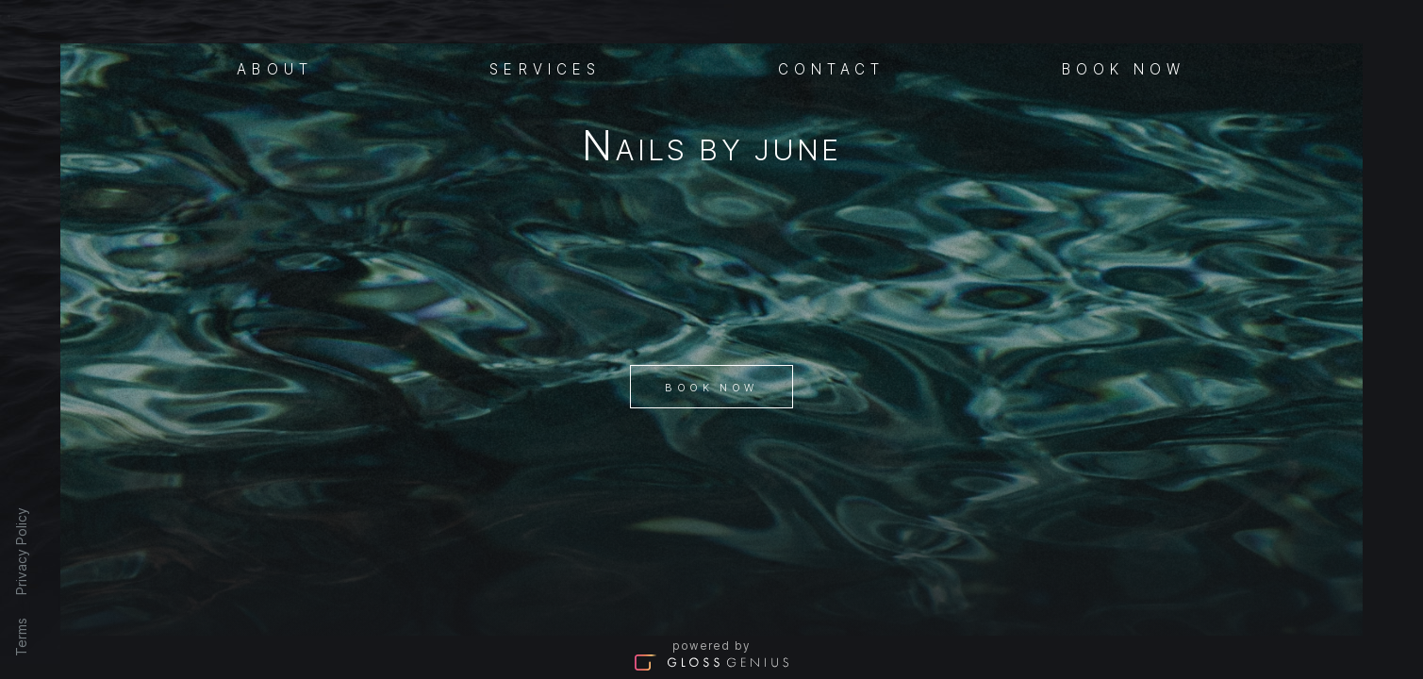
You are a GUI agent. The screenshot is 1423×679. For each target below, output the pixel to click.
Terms (21, 637)
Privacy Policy (21, 551)
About (275, 67)
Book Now (711, 387)
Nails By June (711, 149)
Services (545, 67)
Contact (831, 67)
